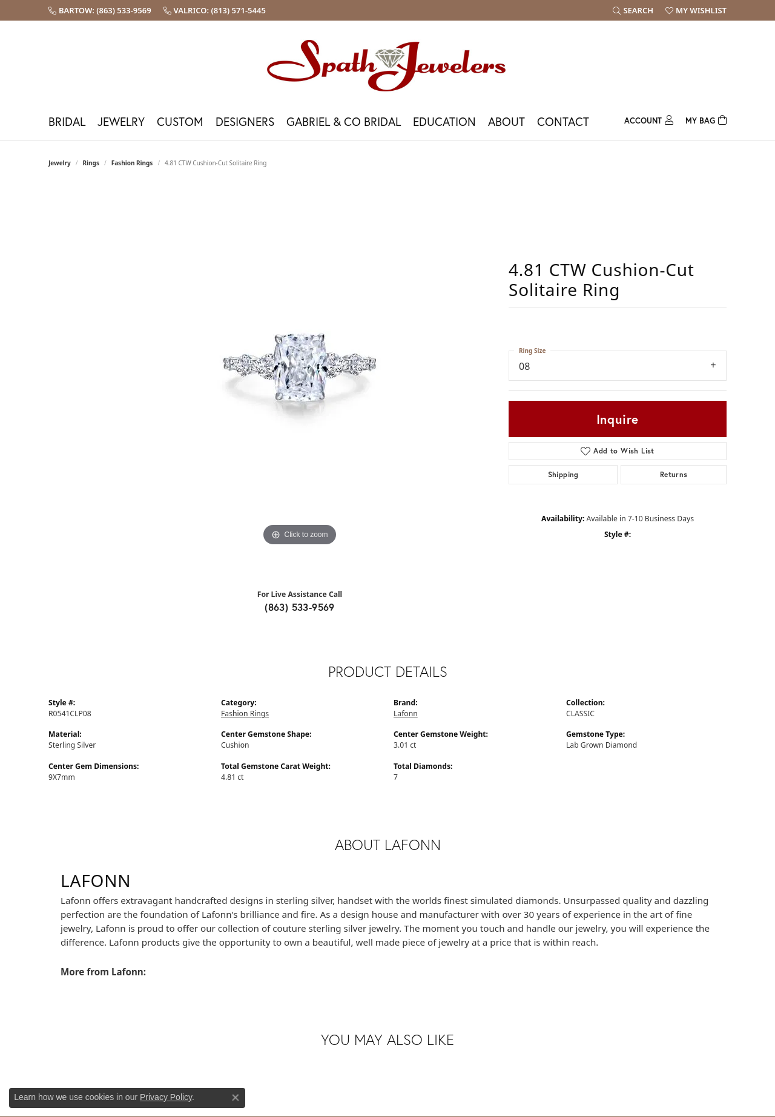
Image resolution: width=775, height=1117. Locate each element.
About (506, 121)
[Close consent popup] (235, 1097)
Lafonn (406, 713)
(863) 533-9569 (300, 607)
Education (444, 121)
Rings (91, 163)
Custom (180, 121)
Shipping (563, 474)
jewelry (59, 163)
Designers (245, 121)
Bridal (66, 121)
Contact (563, 121)
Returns (674, 474)
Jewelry (121, 121)
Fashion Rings (132, 163)
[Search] (633, 10)
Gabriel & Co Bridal (343, 121)
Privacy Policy (166, 1097)
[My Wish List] (696, 10)
